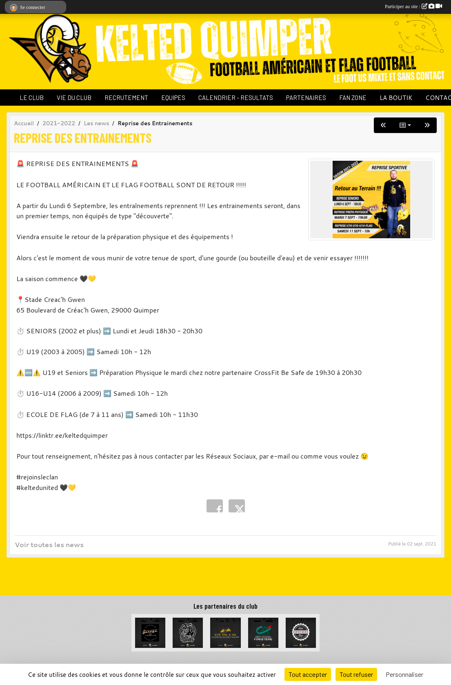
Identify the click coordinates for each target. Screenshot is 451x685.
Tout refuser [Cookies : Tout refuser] (356, 674)
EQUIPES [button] (173, 97)
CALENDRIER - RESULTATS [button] (235, 97)
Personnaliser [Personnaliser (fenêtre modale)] (404, 674)
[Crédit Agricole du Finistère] (263, 631)
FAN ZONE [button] (353, 97)
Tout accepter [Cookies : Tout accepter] (308, 674)
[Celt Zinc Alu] (225, 631)
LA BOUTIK (396, 97)
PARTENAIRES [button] (306, 97)
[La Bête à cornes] (187, 631)
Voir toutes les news (49, 544)
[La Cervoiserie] (300, 631)
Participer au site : (413, 6)
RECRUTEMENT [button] (126, 97)
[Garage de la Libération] (150, 631)
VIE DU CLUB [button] (74, 97)
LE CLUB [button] (32, 97)
